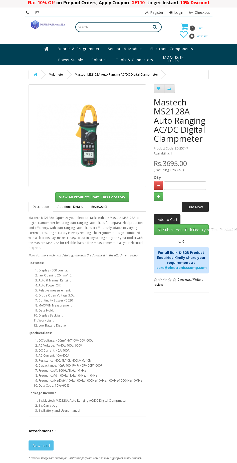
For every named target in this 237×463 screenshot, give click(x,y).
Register (154, 12)
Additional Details (70, 207)
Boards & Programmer (79, 48)
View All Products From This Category (92, 197)
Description (41, 207)
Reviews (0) (99, 207)
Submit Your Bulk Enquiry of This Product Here (183, 229)
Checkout (199, 12)
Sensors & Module (125, 48)
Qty (157, 177)
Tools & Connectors (134, 59)
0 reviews (184, 279)
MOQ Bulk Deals (173, 59)
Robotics (99, 59)
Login (176, 12)
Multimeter (56, 74)
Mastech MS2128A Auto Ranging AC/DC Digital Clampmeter (116, 74)
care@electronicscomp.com (181, 267)
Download (41, 445)
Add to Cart (167, 219)
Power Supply (70, 59)
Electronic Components (171, 48)
